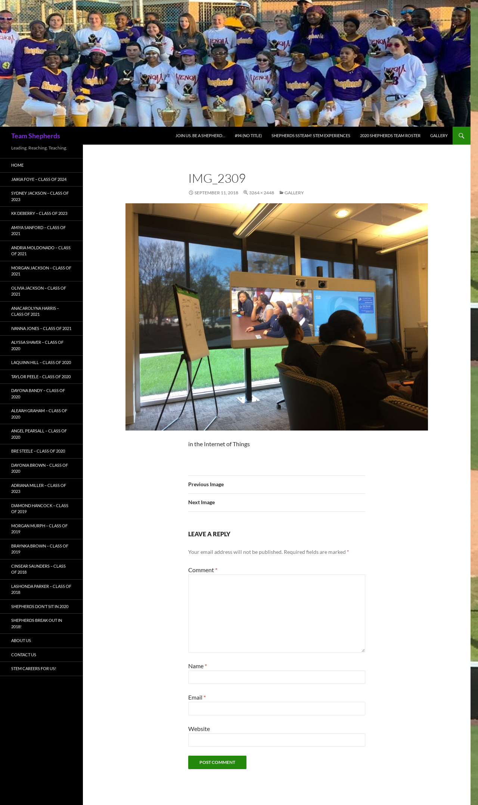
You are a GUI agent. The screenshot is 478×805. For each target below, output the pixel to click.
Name (197, 665)
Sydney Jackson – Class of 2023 (40, 196)
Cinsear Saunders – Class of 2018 (38, 569)
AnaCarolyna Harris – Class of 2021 (35, 311)
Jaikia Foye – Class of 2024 (38, 179)
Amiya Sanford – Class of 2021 (38, 230)
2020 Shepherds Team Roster (390, 135)
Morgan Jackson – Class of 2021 (41, 271)
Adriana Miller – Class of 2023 (38, 488)
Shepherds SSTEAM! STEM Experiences (310, 135)
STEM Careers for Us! (33, 668)
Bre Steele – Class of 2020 (38, 450)
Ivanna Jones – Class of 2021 (41, 328)
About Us (21, 640)
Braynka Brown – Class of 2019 (39, 549)
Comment (202, 569)
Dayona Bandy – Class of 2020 (38, 393)
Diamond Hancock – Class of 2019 (39, 508)
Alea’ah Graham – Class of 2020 (39, 413)
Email (197, 697)
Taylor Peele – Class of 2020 (41, 376)
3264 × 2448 (261, 192)
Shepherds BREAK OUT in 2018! (36, 623)
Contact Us (23, 654)
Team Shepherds (35, 136)
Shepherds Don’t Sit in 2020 (39, 606)
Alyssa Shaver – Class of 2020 (37, 345)
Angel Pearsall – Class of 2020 (39, 433)
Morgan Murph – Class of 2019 (39, 528)
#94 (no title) (248, 135)
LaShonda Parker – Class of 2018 (41, 589)
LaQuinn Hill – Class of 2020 (41, 362)
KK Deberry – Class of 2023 (39, 213)
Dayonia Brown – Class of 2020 (39, 468)
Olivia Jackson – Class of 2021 (38, 291)
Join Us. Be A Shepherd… (200, 135)
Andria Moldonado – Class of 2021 (41, 250)
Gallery (439, 135)
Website (199, 728)
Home (17, 165)
